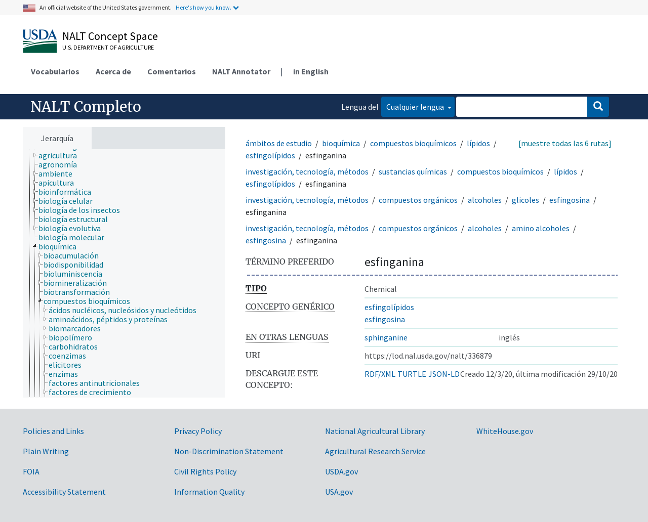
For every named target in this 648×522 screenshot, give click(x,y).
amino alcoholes (541, 228)
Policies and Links (53, 431)
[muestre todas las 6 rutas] (565, 143)
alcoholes (485, 200)
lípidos (478, 143)
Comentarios (171, 71)
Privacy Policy (198, 431)
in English (311, 71)
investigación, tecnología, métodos (307, 171)
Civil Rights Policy (205, 471)
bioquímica (341, 143)
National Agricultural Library (375, 431)
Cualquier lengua (416, 107)
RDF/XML (379, 374)
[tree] (124, 273)
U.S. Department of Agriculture (108, 47)
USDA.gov (341, 471)
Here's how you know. (203, 7)
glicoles (525, 200)
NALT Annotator (241, 71)
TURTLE (411, 374)
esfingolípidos (270, 155)
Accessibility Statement (64, 492)
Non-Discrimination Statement (229, 451)
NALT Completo (85, 107)
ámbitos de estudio (279, 143)
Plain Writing (46, 451)
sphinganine (386, 337)
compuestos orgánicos (418, 200)
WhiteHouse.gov (504, 431)
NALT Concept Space (110, 36)
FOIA (31, 471)
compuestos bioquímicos (413, 143)
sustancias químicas (413, 171)
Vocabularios (55, 71)
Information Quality (209, 492)
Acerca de (113, 71)
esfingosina (569, 200)
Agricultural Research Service (375, 451)
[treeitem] (62, 155)
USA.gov (339, 492)
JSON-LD (444, 374)
